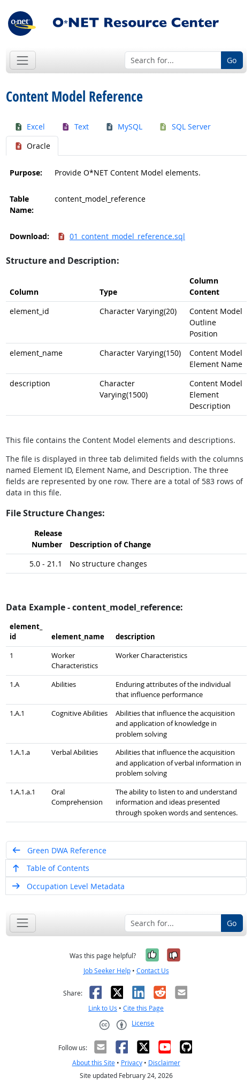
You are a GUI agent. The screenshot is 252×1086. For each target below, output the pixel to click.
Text (75, 126)
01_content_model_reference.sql (121, 236)
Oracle (32, 146)
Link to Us (102, 1008)
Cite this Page (143, 1008)
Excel (29, 126)
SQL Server (184, 126)
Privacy (131, 1062)
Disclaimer (164, 1062)
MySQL (124, 126)
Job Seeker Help (107, 970)
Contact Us (152, 970)
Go (231, 60)
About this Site (93, 1062)
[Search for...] (173, 60)
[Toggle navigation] (23, 60)
